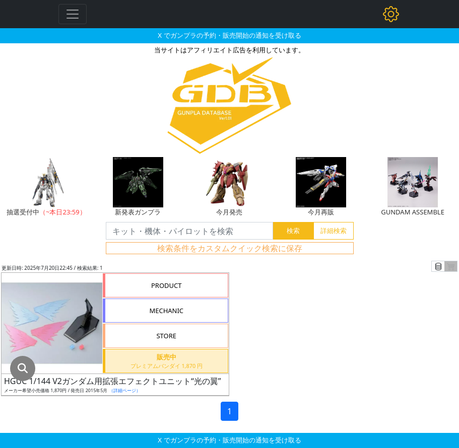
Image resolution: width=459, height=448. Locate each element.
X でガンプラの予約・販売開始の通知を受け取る (229, 35)
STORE (166, 335)
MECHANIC (166, 310)
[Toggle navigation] (72, 14)
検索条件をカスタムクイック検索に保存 (229, 248)
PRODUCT (166, 285)
